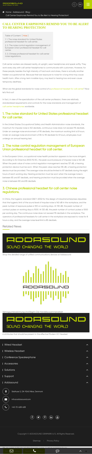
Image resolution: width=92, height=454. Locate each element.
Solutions (9, 369)
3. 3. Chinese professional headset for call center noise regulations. (27, 55)
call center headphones (13, 106)
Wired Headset (13, 344)
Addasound (18, 12)
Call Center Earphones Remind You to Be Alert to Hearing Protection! (37, 15)
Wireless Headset (14, 351)
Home (8, 12)
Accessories (11, 363)
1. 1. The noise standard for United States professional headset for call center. (23, 40)
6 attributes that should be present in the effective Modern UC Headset (35, 334)
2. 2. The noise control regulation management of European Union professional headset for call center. (27, 47)
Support (9, 376)
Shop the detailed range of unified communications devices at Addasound (37, 254)
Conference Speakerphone (20, 357)
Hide (25, 35)
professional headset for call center (67, 89)
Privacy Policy (53, 441)
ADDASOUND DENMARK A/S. (42, 434)
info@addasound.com (17, 399)
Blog (28, 12)
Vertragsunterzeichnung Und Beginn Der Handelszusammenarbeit (33, 312)
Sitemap (37, 441)
